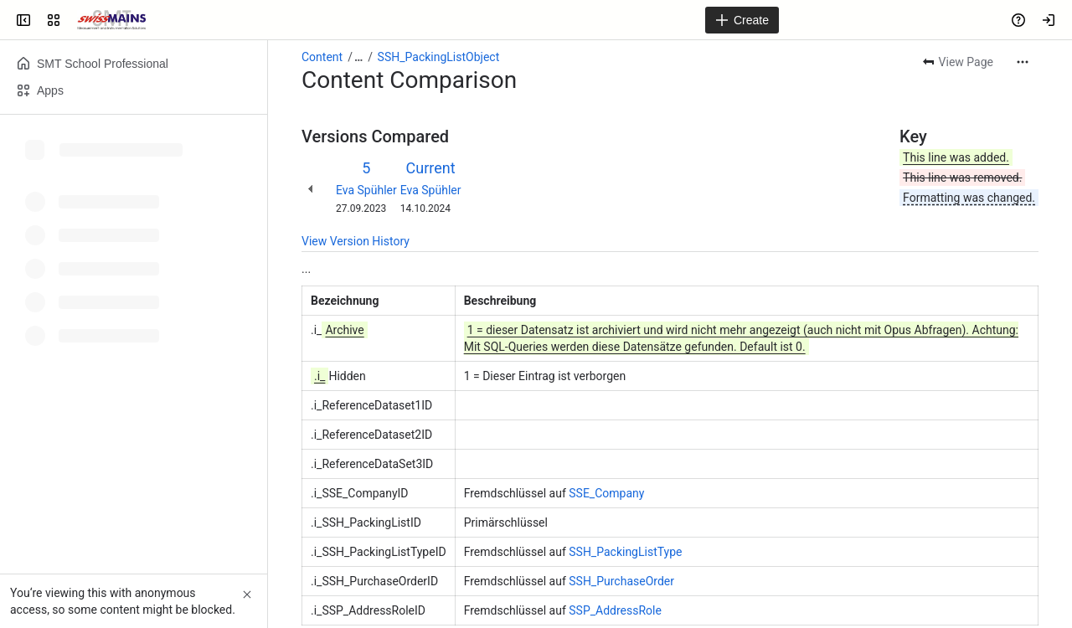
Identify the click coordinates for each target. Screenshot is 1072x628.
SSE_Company (606, 493)
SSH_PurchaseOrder (621, 581)
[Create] (742, 20)
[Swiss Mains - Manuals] (111, 20)
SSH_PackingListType (625, 552)
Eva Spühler (366, 190)
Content (322, 57)
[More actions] (1022, 62)
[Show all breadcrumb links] (358, 57)
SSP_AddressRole (615, 610)
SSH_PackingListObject (439, 57)
